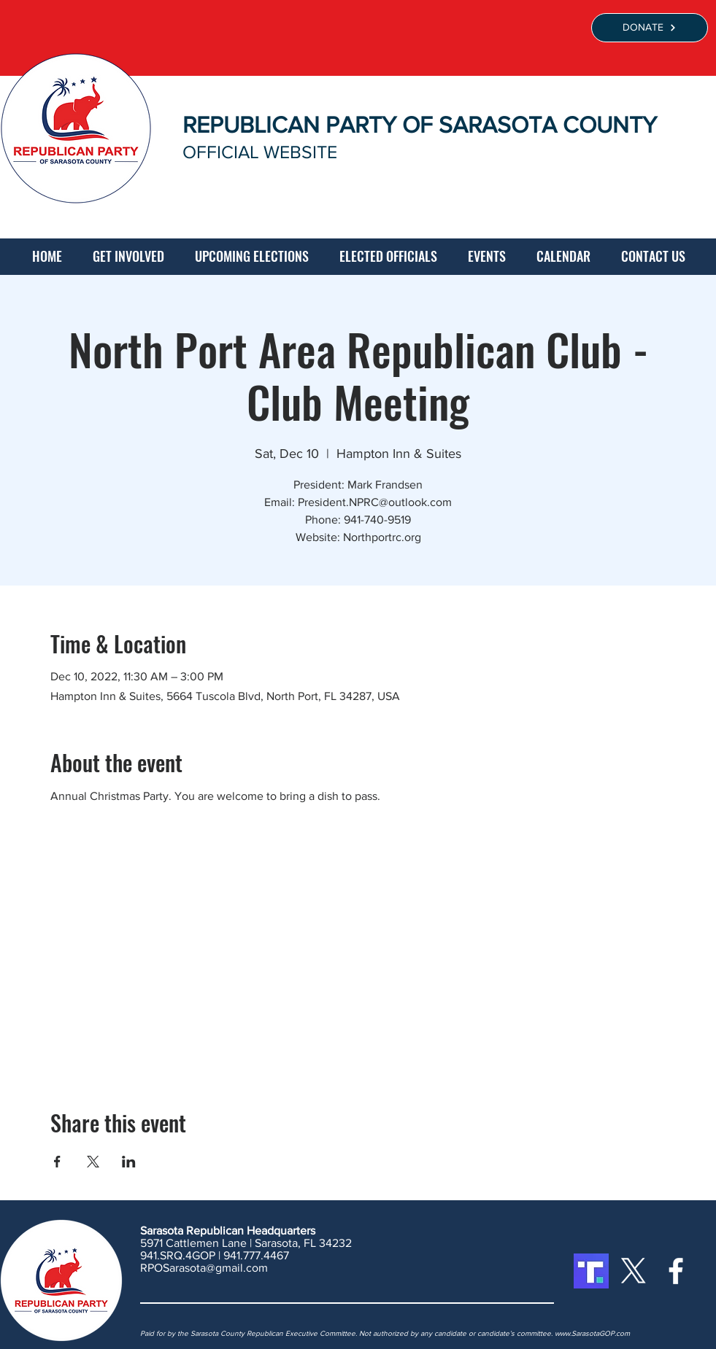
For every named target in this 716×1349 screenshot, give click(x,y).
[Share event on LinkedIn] (129, 1161)
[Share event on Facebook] (57, 1161)
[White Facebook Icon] (675, 1270)
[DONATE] (649, 27)
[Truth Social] (591, 1270)
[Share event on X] (93, 1161)
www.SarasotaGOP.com (592, 1333)
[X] (633, 1270)
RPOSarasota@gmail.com (204, 1267)
